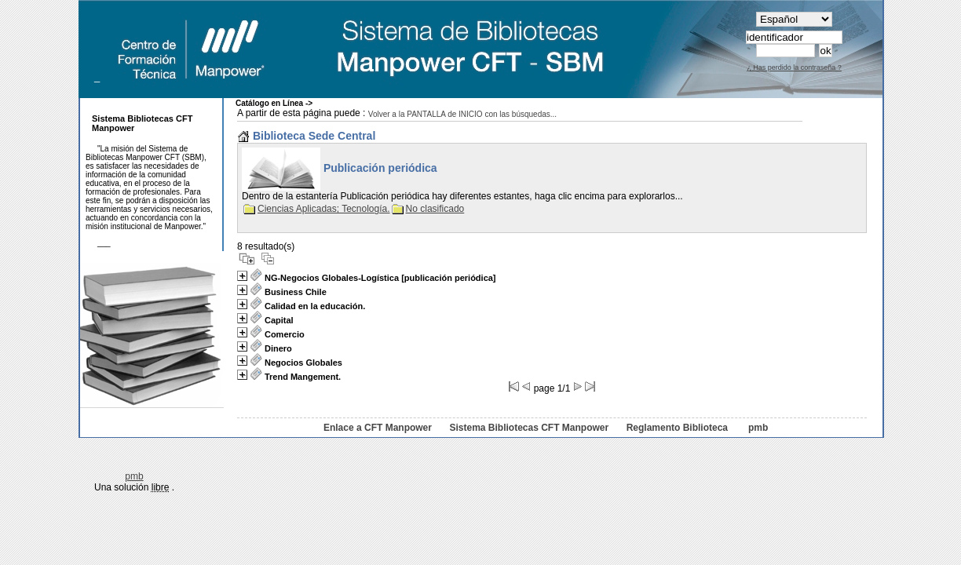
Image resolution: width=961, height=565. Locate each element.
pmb (758, 427)
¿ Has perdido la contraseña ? (794, 67)
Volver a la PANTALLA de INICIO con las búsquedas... (462, 114)
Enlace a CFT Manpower (377, 427)
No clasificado (428, 208)
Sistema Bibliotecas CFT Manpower (528, 427)
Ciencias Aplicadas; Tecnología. (316, 208)
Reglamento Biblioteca (677, 427)
